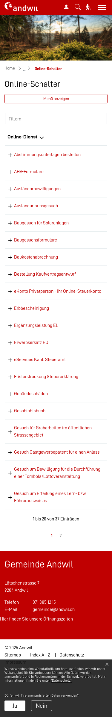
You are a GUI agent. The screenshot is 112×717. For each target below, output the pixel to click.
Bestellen (94, 441)
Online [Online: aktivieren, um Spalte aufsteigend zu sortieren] (86, 136)
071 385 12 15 (44, 648)
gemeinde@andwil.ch (54, 655)
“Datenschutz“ (61, 680)
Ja (15, 706)
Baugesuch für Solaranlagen (41, 231)
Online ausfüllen (94, 158)
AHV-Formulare (29, 180)
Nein (41, 706)
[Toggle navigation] (101, 7)
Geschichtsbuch (29, 440)
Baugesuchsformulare (35, 248)
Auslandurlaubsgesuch (36, 214)
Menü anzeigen (56, 98)
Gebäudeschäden (31, 423)
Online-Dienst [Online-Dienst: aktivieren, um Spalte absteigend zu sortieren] (22, 136)
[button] (77, 6)
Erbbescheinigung (31, 331)
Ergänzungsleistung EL (36, 348)
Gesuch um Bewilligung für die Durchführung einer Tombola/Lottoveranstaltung (43, 515)
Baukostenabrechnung (36, 265)
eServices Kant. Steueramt (40, 382)
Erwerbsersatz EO (31, 365)
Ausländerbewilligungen (37, 197)
